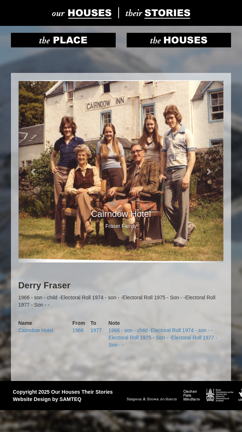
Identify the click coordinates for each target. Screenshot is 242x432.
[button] (33, 171)
